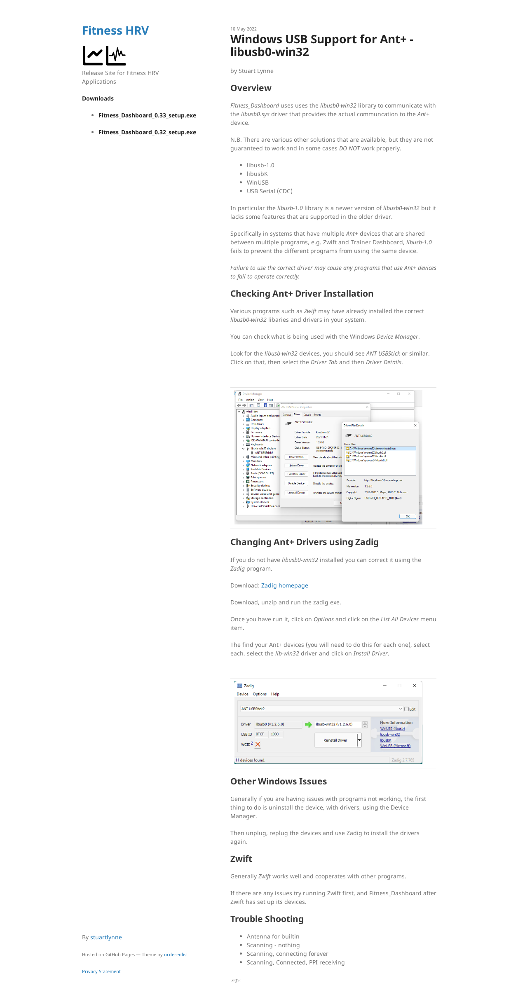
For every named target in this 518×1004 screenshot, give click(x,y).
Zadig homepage (284, 585)
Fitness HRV (115, 30)
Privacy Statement (101, 971)
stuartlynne (106, 937)
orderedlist (176, 954)
